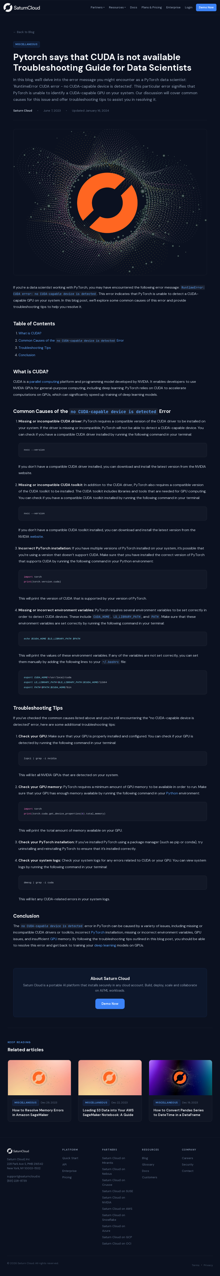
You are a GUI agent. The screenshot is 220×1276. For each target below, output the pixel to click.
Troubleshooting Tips (34, 348)
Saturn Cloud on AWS (117, 1209)
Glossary (148, 1164)
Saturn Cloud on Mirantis (113, 1160)
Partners (96, 7)
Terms (196, 1265)
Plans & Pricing (151, 7)
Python (172, 793)
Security (187, 1164)
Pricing (67, 1177)
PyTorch (98, 932)
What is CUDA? (29, 333)
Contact (187, 1171)
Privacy (208, 1265)
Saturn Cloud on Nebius (113, 1171)
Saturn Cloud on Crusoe (113, 1182)
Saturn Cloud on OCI (116, 1243)
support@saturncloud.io (23, 1176)
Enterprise (173, 7)
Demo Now (206, 7)
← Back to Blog (23, 32)
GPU (53, 939)
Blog (145, 1158)
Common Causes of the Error (71, 340)
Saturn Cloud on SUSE (117, 1191)
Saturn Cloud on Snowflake (113, 1217)
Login (188, 7)
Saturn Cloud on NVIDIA (113, 1200)
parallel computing (44, 381)
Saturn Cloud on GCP (117, 1237)
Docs (133, 7)
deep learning (105, 945)
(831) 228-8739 (17, 1181)
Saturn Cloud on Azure (113, 1228)
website (36, 536)
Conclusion (26, 355)
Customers (149, 1177)
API (64, 1164)
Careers (187, 1158)
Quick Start (70, 1158)
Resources (116, 7)
